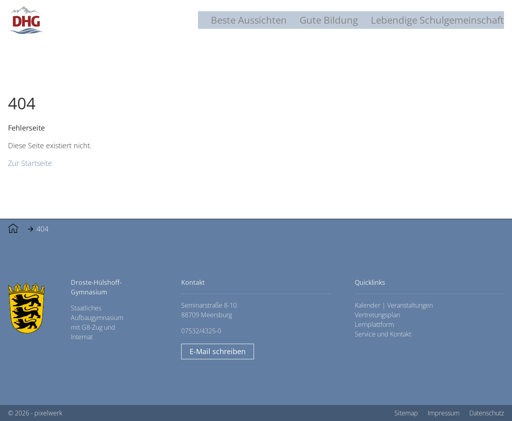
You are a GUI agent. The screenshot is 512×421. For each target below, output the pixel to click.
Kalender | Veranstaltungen (394, 305)
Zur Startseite (30, 163)
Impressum (444, 413)
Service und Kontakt (383, 334)
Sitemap (406, 413)
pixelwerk (48, 413)
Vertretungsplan (377, 314)
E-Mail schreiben (218, 351)
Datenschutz (486, 413)
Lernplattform (374, 324)
